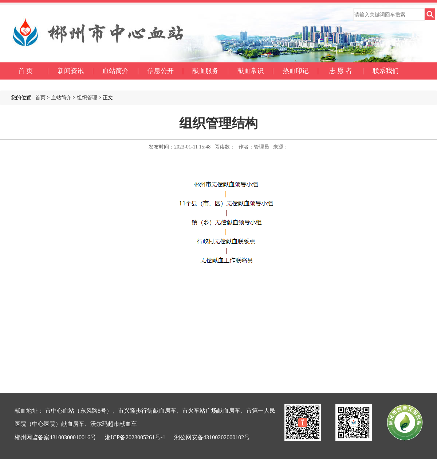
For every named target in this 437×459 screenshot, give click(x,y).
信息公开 (160, 70)
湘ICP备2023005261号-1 (135, 437)
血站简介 (115, 70)
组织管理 (87, 97)
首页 (40, 97)
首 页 (25, 70)
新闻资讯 (71, 70)
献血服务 (205, 70)
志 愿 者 (340, 70)
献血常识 (250, 70)
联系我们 (386, 70)
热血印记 (296, 70)
